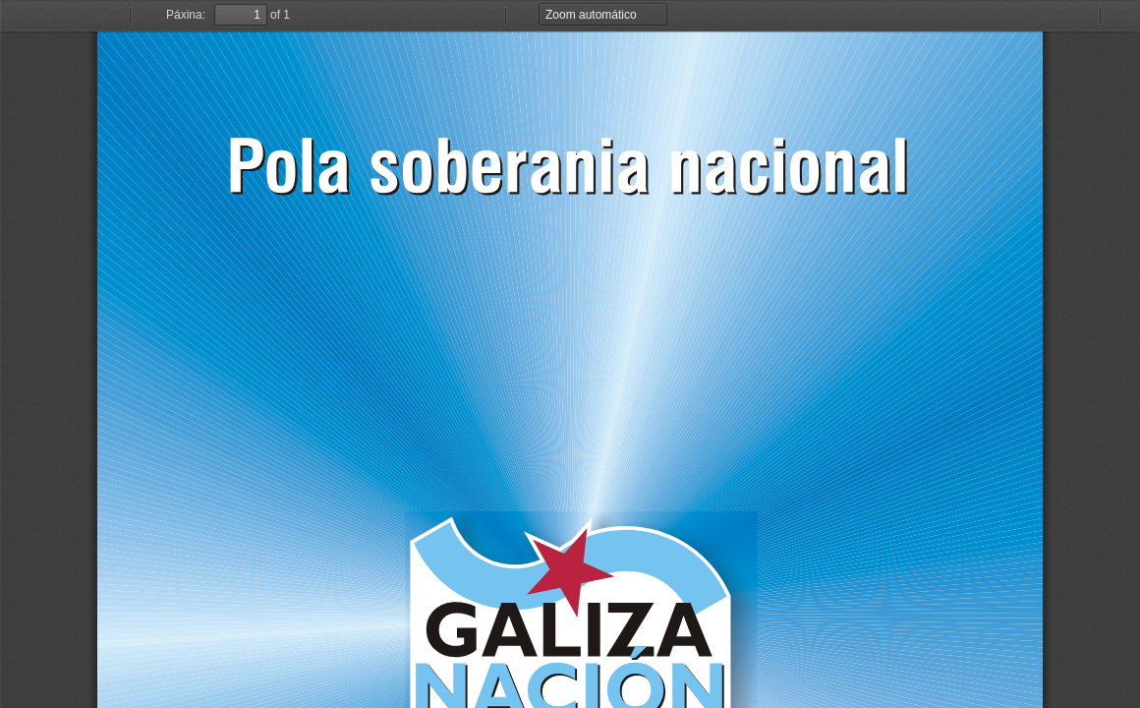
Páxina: (185, 15)
